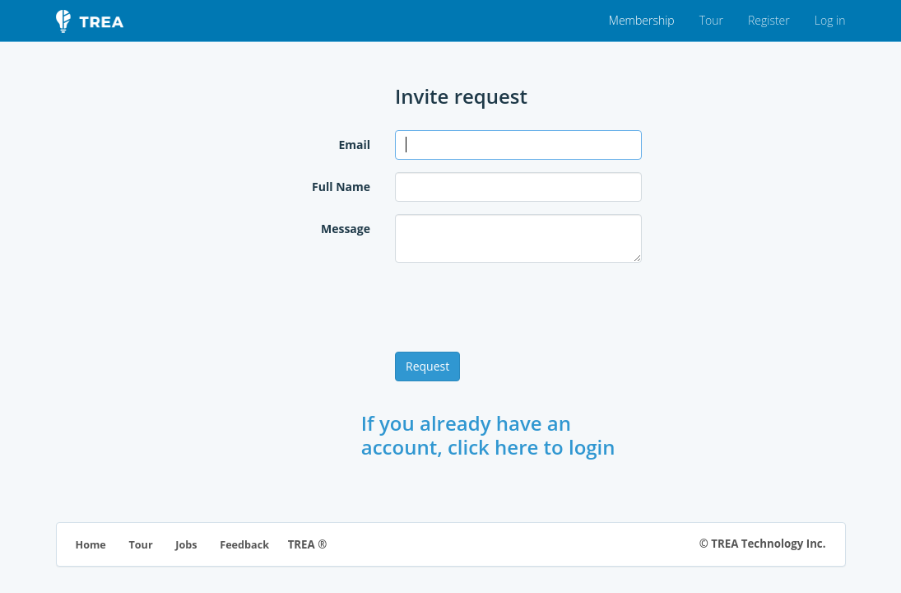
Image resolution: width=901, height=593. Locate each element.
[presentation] (520, 307)
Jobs (186, 545)
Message (345, 228)
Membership (642, 20)
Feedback (244, 545)
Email (354, 144)
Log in (830, 20)
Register (769, 20)
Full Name (341, 186)
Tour (711, 20)
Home (91, 545)
